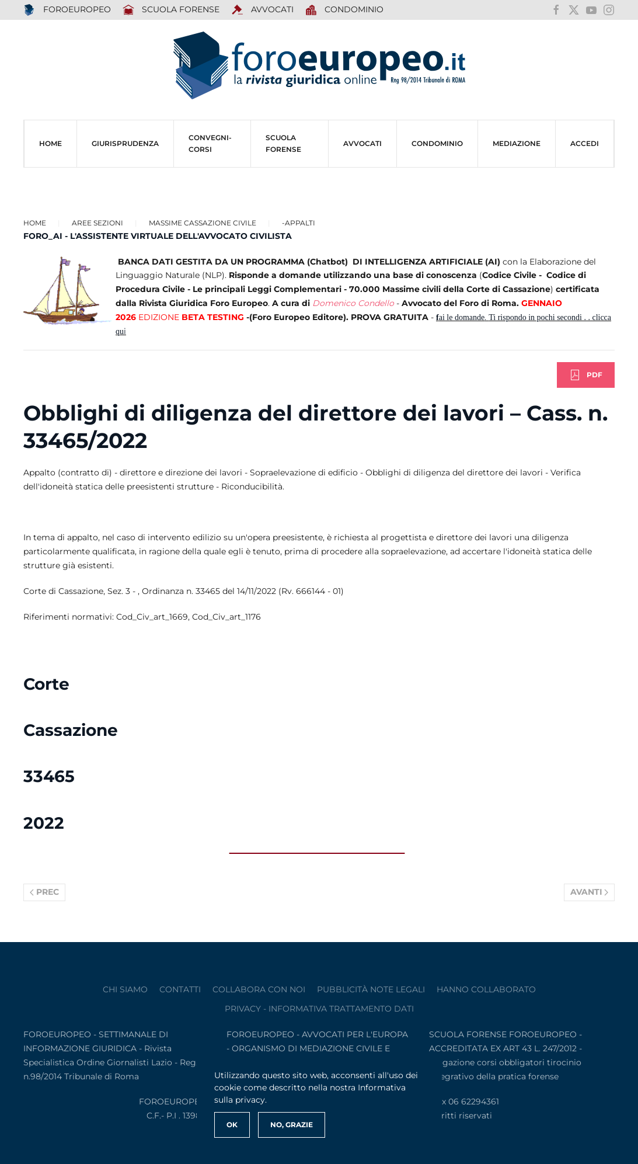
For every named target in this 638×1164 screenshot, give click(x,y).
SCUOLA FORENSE (171, 10)
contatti (180, 989)
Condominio (344, 10)
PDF (585, 375)
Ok (232, 1124)
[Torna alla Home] (319, 66)
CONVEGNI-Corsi (210, 143)
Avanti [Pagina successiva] (589, 892)
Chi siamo (125, 989)
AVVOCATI (262, 10)
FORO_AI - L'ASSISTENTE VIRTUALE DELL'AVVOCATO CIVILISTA (157, 236)
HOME (50, 143)
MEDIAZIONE (517, 143)
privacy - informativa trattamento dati (319, 1008)
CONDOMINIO (437, 143)
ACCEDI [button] (584, 143)
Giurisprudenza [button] (125, 143)
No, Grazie (291, 1124)
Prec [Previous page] (44, 892)
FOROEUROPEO (67, 10)
